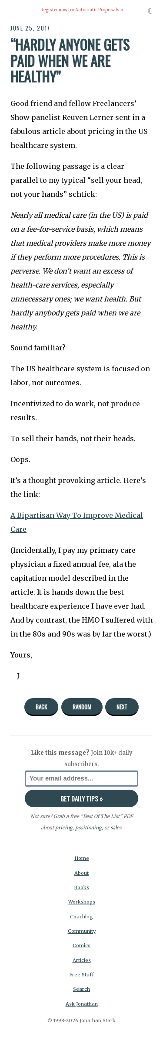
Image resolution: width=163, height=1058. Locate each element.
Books (81, 887)
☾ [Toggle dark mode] (151, 11)
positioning (88, 828)
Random (82, 706)
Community (82, 931)
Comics (81, 945)
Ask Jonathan (82, 1004)
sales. (116, 828)
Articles (82, 960)
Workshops (81, 902)
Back (41, 706)
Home (81, 858)
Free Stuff (81, 975)
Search (81, 989)
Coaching (81, 917)
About (81, 873)
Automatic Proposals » (99, 10)
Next (121, 706)
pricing (64, 828)
